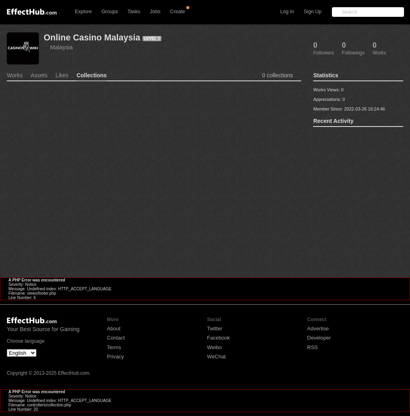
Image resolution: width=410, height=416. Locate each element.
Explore (83, 11)
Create (177, 11)
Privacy (115, 357)
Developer (319, 338)
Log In (287, 11)
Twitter (214, 329)
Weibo (214, 347)
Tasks (133, 11)
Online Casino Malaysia (92, 37)
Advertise (318, 329)
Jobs (155, 11)
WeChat (216, 357)
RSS (312, 347)
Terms (114, 347)
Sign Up (313, 11)
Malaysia (61, 47)
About (114, 329)
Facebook (218, 338)
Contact (116, 338)
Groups (109, 11)
